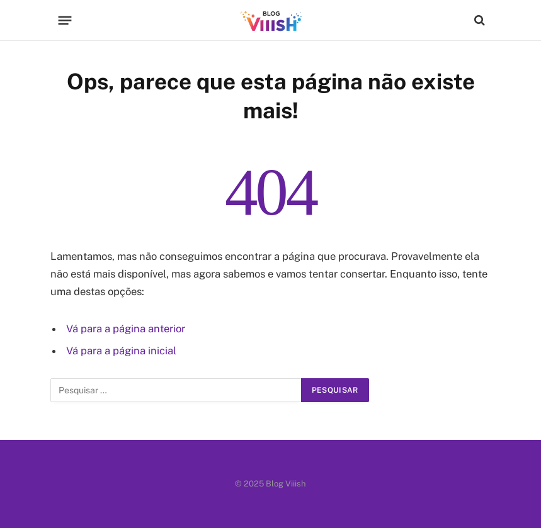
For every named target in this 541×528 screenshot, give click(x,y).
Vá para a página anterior (125, 328)
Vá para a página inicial (121, 350)
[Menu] (64, 20)
